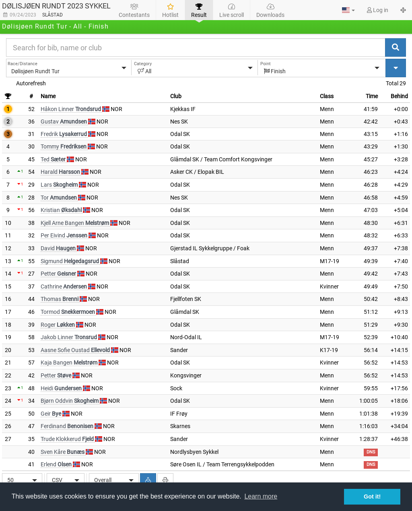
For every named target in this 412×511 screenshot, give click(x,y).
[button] (348, 10)
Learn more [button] (260, 496)
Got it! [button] (372, 496)
